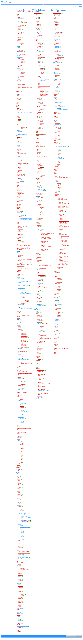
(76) (20, 156)
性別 (18, 498)
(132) (29, 557)
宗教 (18, 396)
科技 (37, 50)
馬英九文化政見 (24, 338)
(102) (43, 283)
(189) (41, 186)
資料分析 (38, 254)
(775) (19, 106)
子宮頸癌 (21, 159)
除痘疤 (18, 189)
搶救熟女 (22, 44)
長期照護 (18, 212)
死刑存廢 (18, 565)
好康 (19, 58)
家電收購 (18, 48)
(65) (19, 572)
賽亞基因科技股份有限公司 (40, 134)
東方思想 (37, 261)
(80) (21, 583)
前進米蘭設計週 (41, 341)
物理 (37, 42)
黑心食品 (20, 66)
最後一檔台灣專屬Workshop (44, 338)
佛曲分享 (21, 414)
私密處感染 (19, 142)
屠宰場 (21, 447)
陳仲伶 (41, 387)
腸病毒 (38, 172)
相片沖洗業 (57, 324)
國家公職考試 (38, 346)
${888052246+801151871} (45, 237)
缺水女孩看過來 (22, 242)
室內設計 (55, 294)
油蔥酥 (56, 88)
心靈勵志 (18, 139)
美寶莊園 (58, 108)
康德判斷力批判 (41, 305)
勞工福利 (55, 37)
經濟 (18, 550)
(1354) (58, 11)
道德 (18, 465)
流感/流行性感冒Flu (20, 613)
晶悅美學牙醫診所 (20, 175)
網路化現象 (19, 483)
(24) (24, 297)
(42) (21, 137)
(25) (57, 110)
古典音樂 (20, 132)
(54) (21, 190)
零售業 (60, 210)
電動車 (55, 72)
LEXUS (39, 334)
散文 (19, 119)
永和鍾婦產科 (19, 227)
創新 (55, 346)
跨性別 (18, 501)
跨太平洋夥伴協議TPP (59, 33)
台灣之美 (20, 312)
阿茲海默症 (20, 170)
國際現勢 (18, 583)
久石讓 (19, 131)
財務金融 (37, 18)
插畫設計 (38, 315)
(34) (28, 626)
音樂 (18, 130)
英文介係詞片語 (42, 190)
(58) (21, 483)
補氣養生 (38, 160)
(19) (20, 119)
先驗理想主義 (40, 306)
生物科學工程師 (58, 47)
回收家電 (57, 306)
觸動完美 (22, 61)
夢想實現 (18, 469)
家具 (18, 15)
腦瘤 (20, 161)
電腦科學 (39, 83)
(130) (41, 322)
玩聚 (59, 135)
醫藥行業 (55, 350)
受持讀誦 (21, 410)
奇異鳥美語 (40, 187)
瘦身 (40, 208)
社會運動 (18, 479)
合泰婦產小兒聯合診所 (24, 22)
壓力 (17, 105)
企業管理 (55, 338)
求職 (18, 92)
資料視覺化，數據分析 (40, 146)
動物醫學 (38, 114)
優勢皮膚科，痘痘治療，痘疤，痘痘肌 (43, 156)
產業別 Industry (56, 62)
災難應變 (20, 620)
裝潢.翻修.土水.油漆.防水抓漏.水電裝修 (24, 428)
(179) (19, 92)
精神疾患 (20, 178)
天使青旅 (58, 335)
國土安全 (21, 512)
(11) (22, 178)
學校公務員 (57, 54)
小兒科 (18, 196)
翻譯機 (58, 165)
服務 (40, 230)
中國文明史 (39, 260)
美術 (39, 226)
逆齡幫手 (21, 43)
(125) (19, 105)
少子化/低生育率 (20, 562)
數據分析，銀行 (62, 214)
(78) (43, 279)
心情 (19, 79)
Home (81, 2)
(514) (41, 65)
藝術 (18, 367)
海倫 (20, 83)
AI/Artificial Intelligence (42, 90)
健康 (17, 135)
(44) (47, 381)
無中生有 (37, 142)
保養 (18, 19)
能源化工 (59, 268)
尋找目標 (21, 388)
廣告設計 (38, 319)
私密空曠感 (20, 233)
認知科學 (39, 112)
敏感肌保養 (19, 187)
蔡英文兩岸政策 (24, 345)
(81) (26, 351)
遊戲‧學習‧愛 (39, 257)
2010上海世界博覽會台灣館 (23, 359)
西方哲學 (37, 293)
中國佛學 (39, 277)
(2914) (39, 11)
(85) (19, 130)
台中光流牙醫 (19, 234)
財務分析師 (56, 26)
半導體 (58, 150)
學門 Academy (37, 13)
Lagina (19, 33)
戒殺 (20, 404)
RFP (56, 17)
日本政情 (20, 586)
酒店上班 (59, 105)
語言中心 (37, 196)
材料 (37, 106)
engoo (37, 39)
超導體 (56, 68)
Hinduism (20, 397)
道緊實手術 (20, 26)
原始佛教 (39, 286)
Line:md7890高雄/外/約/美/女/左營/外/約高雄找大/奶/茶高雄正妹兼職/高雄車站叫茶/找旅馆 (45, 93)
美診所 (18, 223)
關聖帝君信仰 (22, 422)
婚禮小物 (58, 131)
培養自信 (22, 381)
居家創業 (59, 188)
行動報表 (61, 260)
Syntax (37, 32)
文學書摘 (21, 356)
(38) (30, 527)
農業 (55, 80)
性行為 (38, 171)
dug (21, 362)
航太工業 (55, 112)
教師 (56, 61)
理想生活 (18, 98)
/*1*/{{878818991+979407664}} (46, 246)
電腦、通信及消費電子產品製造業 (61, 146)
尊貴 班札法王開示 (41, 287)
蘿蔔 (18, 186)
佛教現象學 (40, 279)
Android (42, 72)
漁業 (55, 140)
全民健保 (20, 627)
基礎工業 (55, 95)
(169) (21, 469)
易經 (37, 269)
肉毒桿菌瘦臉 (39, 37)
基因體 (41, 124)
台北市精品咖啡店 (23, 290)
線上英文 (37, 178)
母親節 (19, 436)
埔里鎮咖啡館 (20, 304)
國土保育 (20, 506)
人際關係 (18, 470)
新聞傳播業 (56, 93)
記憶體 (59, 151)
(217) (61, 62)
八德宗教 (22, 536)
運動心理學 (20, 577)
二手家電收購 (57, 304)
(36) (19, 491)
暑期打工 (57, 334)
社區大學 (37, 36)
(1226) (43, 51)
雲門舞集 (57, 337)
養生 (18, 145)
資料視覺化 (61, 218)
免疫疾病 (20, 168)
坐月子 (19, 21)
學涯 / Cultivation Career (39, 10)
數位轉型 (61, 225)
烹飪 (56, 138)
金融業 (56, 300)
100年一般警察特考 (40, 350)
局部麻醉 (38, 152)
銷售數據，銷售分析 (63, 223)
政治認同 (20, 494)
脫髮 (18, 209)
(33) (21, 17)
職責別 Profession (57, 13)
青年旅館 (58, 313)
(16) (19, 47)
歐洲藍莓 (19, 148)
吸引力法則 (39, 297)
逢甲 (23, 297)
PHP (42, 70)
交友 (20, 286)
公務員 (55, 50)
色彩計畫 (37, 17)
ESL (36, 311)
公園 (18, 267)
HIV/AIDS (38, 215)
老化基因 (42, 125)
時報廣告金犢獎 (41, 331)
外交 (18, 477)
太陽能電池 (57, 330)
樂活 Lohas (19, 57)
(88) (59, 143)
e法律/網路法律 (39, 136)
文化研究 (37, 141)
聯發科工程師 (61, 158)
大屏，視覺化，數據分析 (63, 211)
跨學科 (37, 14)
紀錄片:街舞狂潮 (22, 127)
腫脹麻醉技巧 (20, 193)
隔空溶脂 (42, 209)
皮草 (22, 455)
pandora (59, 184)
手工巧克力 (57, 127)
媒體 (18, 490)
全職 (59, 187)
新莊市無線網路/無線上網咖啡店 (25, 281)
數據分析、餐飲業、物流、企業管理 (66, 247)
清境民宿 (58, 317)
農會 (56, 90)
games (56, 117)
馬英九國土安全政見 (24, 337)
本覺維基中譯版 (42, 44)
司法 (18, 630)
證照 (57, 301)
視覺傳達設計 (39, 316)
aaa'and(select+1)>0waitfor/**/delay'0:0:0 (47, 233)
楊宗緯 (19, 348)
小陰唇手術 (19, 205)
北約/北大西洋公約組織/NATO (23, 599)
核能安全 (21, 510)
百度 (56, 101)
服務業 (55, 297)
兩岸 (19, 584)
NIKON (59, 154)
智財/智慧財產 (56, 79)
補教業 (55, 344)
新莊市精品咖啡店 (23, 279)
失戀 (18, 46)
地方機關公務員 (58, 51)
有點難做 (41, 251)
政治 (18, 491)
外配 (18, 488)
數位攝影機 (58, 164)
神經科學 (38, 219)
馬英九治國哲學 (24, 336)
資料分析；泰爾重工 (60, 198)
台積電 (59, 160)
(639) (39, 309)
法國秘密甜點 (20, 255)
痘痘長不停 (20, 377)
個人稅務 (20, 81)
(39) (19, 46)
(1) (23, 18)
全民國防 (18, 624)
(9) (21, 35)
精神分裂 (21, 181)
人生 (17, 320)
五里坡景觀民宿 (19, 263)
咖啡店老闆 (56, 39)
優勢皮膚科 (20, 39)
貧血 (18, 222)
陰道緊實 (20, 231)
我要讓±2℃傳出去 (24, 516)
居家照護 (20, 216)
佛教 (39, 290)
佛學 (37, 273)
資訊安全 (20, 484)
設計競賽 (39, 339)
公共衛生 (18, 558)
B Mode (76, 6)
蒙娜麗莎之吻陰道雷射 (24, 569)
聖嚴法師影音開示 (23, 403)
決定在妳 (22, 62)
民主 (19, 492)
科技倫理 (39, 295)
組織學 (38, 24)
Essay (37, 139)
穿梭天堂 (20, 487)
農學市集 (57, 91)
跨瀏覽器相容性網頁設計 (42, 381)
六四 (20, 590)
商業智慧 (18, 467)
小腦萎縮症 (20, 164)
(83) (39, 50)
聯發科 (59, 157)
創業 (55, 21)
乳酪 (56, 132)
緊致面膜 (21, 241)
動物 (20, 454)
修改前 (37, 131)
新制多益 (38, 185)
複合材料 (55, 331)
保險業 (58, 302)
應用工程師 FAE (58, 48)
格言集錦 (18, 466)
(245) (21, 91)
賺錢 (59, 290)
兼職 (56, 24)
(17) (20, 196)
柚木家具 (57, 143)
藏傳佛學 (39, 280)
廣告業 (55, 116)
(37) (19, 201)
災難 (18, 616)
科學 (36, 40)
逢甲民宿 (26, 300)
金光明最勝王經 (24, 411)
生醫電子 (57, 114)
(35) (24, 51)
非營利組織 (56, 121)
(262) (30, 520)
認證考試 (37, 360)
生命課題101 (20, 378)
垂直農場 (58, 84)
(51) (23, 414)
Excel (60, 259)
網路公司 (57, 181)
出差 (41, 337)
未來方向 (21, 101)
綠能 (56, 66)
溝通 (19, 77)
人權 (18, 544)
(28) (39, 18)
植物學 (39, 127)
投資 (56, 25)
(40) (59, 176)
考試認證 (37, 356)
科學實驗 (38, 116)
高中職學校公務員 (60, 55)
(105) (19, 616)
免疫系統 (38, 214)
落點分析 (39, 359)
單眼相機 (58, 153)
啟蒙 (18, 369)
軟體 (56, 76)
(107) (42, 61)
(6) (22, 227)
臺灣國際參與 (20, 602)
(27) (25, 153)
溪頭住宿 (18, 319)
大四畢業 (18, 95)
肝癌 (20, 157)
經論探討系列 (22, 407)
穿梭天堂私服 (42, 109)
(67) (62, 73)
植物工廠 (58, 83)
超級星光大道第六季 (22, 134)
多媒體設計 (39, 396)
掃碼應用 (56, 180)
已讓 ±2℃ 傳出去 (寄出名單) (26, 517)
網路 (55, 173)
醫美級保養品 (20, 37)
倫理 (17, 103)
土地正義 (18, 609)
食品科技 (39, 55)
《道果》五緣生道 (43, 288)
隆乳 (20, 36)
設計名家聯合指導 (43, 335)
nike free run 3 (22, 445)
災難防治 (20, 623)
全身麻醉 (38, 169)
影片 (39, 375)
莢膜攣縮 (41, 167)
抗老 (18, 238)
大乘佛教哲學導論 (41, 275)
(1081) (19, 14)
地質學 (39, 101)
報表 (39, 58)
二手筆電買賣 (59, 322)
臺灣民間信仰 (20, 417)
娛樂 (18, 305)
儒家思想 (38, 262)
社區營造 (21, 529)
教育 (18, 572)
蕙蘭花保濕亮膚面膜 (22, 226)
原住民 (18, 495)
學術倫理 (57, 43)
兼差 (59, 287)
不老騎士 (21, 128)
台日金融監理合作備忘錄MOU (23, 553)
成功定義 (20, 389)
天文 (37, 130)
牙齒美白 (18, 190)
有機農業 (57, 87)
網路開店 (57, 293)
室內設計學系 (38, 28)
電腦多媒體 (38, 368)
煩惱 (18, 425)
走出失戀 (18, 55)
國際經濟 (20, 604)
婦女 (18, 433)
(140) (44, 69)
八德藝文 (22, 535)
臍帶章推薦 (22, 72)
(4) (21, 94)
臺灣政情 (20, 605)
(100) (23, 296)
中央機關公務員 (58, 58)
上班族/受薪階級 (57, 15)
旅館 (56, 309)
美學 (36, 15)
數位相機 (58, 162)
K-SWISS (41, 326)
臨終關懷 (18, 426)
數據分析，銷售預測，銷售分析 (63, 264)
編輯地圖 (80, 6)
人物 (18, 325)
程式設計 (41, 69)
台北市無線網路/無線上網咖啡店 (25, 293)
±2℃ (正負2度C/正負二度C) (23, 513)
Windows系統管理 (41, 57)
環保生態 (18, 505)
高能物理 (39, 46)
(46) (21, 80)
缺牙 (18, 150)
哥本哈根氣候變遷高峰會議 (24, 527)
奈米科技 (39, 59)
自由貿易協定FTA (58, 32)
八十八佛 (39, 291)
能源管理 (57, 69)
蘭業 (57, 86)
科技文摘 (39, 51)
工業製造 (61, 249)
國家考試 (38, 353)
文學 (19, 354)
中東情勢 (20, 587)
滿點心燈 (21, 441)
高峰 (18, 182)
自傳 (18, 393)
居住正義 (18, 474)
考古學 (38, 47)
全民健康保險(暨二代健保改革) (22, 626)
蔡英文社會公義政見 (24, 347)
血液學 (38, 216)
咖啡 (18, 277)
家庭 (18, 561)
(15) (22, 50)
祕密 (39, 298)
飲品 (56, 136)
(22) (24, 175)
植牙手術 (38, 158)
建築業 (55, 353)
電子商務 (58, 286)
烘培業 (55, 125)
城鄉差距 (18, 503)
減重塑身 (39, 204)
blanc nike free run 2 (57, 36)
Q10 (18, 47)
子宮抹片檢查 (20, 200)
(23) (21, 55)
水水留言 (20, 69)
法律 (36, 135)
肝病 (19, 167)
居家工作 (59, 185)
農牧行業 (55, 97)
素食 (19, 540)
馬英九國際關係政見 (24, 334)
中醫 (18, 141)
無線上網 (22, 303)
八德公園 (22, 539)
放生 (20, 452)
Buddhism (21, 399)
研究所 (38, 363)
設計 (36, 222)
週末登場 (18, 370)
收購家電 (20, 50)
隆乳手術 (38, 164)
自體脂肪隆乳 (57, 308)
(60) (19, 238)
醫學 (36, 198)
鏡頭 (57, 147)
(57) (26, 134)
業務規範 (61, 219)
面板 (55, 342)
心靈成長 (21, 382)
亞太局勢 (20, 591)
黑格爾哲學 (39, 301)
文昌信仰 (21, 421)
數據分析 (57, 176)
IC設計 (58, 155)
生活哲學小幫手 (21, 84)
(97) (19, 15)
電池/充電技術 (57, 65)
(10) (21, 311)
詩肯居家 (57, 296)
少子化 (19, 564)
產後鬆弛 (20, 229)
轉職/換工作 (19, 94)
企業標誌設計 (40, 320)
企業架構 (61, 215)
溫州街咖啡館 (22, 292)
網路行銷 (57, 283)
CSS (39, 394)
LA (20, 30)
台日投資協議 (20, 554)
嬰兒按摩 (57, 319)
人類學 (38, 26)
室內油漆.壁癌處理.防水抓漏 (22, 371)
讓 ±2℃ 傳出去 (22, 514)
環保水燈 (21, 443)
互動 (18, 68)
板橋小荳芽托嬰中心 (23, 54)
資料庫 (37, 132)
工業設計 (38, 223)
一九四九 (18, 322)
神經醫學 (38, 200)
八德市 (21, 531)
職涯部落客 (56, 14)
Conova (21, 32)
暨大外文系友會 (58, 102)
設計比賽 (38, 322)
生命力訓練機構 (22, 386)
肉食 (20, 415)
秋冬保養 (20, 29)
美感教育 (20, 575)
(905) (29, 513)
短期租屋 (28, 301)
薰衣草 (22, 451)
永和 (19, 230)
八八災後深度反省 (21, 617)
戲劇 (19, 307)
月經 (37, 153)
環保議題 (21, 444)
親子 (19, 70)
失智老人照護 (22, 215)
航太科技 (39, 88)
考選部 (38, 357)
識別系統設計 (39, 342)
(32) (21, 21)
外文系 (37, 179)
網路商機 (58, 289)
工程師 (55, 44)
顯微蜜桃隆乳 (40, 165)
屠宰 (22, 448)
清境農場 (58, 316)
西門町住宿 (20, 183)
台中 (22, 296)
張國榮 (19, 327)
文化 (19, 366)
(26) (19, 318)
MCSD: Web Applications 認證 (42, 361)
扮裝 (19, 480)
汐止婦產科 (42, 175)
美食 (18, 252)
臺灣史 (38, 145)
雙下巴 (18, 138)
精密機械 (57, 272)
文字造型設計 (40, 229)
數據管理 (39, 76)
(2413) (19, 135)
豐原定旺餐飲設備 (61, 279)
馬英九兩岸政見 (24, 333)
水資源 (19, 542)
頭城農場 (18, 271)
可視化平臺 (61, 255)
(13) (23, 179)
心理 (18, 201)
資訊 (39, 65)
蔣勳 (19, 326)
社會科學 (37, 21)
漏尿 (18, 185)
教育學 (37, 256)
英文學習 (38, 186)
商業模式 (57, 22)
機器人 (58, 149)
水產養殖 (55, 352)
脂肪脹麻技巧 (40, 168)
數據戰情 (37, 253)
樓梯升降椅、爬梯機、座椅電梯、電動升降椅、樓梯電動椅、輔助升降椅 (26, 219)
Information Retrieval (43, 95)
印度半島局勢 (22, 595)
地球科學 (38, 98)
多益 (37, 182)
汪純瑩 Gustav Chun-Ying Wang (62, 109)
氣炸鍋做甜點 (59, 139)
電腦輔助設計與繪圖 (40, 370)
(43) (24, 288)
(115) (24, 410)
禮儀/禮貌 (20, 580)
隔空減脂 (41, 207)
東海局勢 (20, 598)
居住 (19, 528)
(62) (40, 284)
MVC (42, 73)
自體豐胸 (18, 197)
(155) (59, 181)
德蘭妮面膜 (22, 59)
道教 (19, 400)
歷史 (36, 143)
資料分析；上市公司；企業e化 (62, 199)
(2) (24, 59)
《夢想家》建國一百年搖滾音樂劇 (26, 308)
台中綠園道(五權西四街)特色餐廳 (24, 262)
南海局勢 (20, 606)
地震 (19, 619)
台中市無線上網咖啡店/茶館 (23, 285)
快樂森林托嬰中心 (20, 51)
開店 (56, 276)
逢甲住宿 (18, 316)
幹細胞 (38, 201)
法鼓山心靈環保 (20, 608)
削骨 (56, 305)
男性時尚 (18, 17)
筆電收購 (57, 320)
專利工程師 (57, 46)
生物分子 (41, 123)
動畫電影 (18, 121)
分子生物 (39, 120)
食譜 (19, 256)
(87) (60, 113)
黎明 (20, 355)
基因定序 (41, 121)
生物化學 (39, 128)
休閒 (17, 244)
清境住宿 (58, 315)
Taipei (55, 77)
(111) (19, 550)
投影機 (58, 161)
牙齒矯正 (20, 237)
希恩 (19, 349)
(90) (19, 145)
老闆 (56, 341)
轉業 (18, 102)
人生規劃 (58, 291)
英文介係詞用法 (41, 189)
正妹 (37, 264)
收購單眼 (41, 103)
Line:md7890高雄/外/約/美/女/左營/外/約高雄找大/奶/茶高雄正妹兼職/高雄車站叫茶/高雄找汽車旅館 (44, 267)
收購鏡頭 (39, 102)
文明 (19, 543)
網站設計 (37, 398)
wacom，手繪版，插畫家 (42, 323)
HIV (19, 546)
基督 (20, 289)
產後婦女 (18, 208)
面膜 (19, 240)
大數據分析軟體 (62, 238)
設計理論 (38, 225)
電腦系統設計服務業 (57, 73)
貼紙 (18, 108)
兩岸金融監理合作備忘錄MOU (23, 555)
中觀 (39, 284)
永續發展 (18, 615)
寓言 (19, 117)
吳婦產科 (41, 176)
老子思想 (39, 272)
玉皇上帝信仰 (22, 419)
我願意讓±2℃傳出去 (26, 521)
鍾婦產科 (20, 566)
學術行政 (57, 123)
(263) (56, 173)
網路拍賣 (56, 298)
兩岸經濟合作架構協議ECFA (23, 557)
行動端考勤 (57, 194)
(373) (26, 514)
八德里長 (22, 532)
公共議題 (18, 472)
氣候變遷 (20, 524)
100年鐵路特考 (39, 348)
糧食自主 (22, 509)
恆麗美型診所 (39, 194)
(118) (19, 252)
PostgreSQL (42, 80)
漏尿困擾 (18, 204)
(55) (20, 584)
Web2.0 (56, 191)
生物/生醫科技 (56, 113)
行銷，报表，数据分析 (63, 253)
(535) (42, 13)
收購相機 (39, 371)
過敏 (18, 152)
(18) (20, 307)
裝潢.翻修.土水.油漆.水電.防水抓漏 (23, 392)
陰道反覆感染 (19, 211)
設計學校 (37, 29)
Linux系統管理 (40, 77)
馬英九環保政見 (24, 340)
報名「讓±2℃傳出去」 (25, 520)
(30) (28, 22)
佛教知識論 (40, 283)
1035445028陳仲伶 (41, 386)
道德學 (38, 294)
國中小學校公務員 (60, 57)
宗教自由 (20, 547)
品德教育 (20, 579)
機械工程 (39, 84)
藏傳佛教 (21, 406)
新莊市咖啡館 (20, 278)
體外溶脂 (42, 211)
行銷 (55, 275)
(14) (21, 57)
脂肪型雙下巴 (19, 172)
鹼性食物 (19, 146)
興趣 (17, 106)
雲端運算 (39, 61)
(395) (19, 244)
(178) (21, 505)
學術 (55, 120)
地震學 (39, 99)
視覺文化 (39, 227)
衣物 (22, 458)
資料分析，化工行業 (60, 267)
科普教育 (20, 576)
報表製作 (61, 229)
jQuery (39, 382)
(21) (48, 79)
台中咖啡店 (20, 282)
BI (59, 233)
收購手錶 (20, 274)
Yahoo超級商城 (58, 282)
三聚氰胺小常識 (20, 18)
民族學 (38, 25)
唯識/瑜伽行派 (42, 276)
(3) (19, 102)
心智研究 (38, 110)
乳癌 (37, 154)
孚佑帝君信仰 (22, 418)
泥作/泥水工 (56, 28)
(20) (22, 234)
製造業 (55, 142)
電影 (18, 124)
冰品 (56, 170)
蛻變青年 (20, 385)
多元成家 (19, 499)
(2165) (29, 10)
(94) (19, 396)
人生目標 (18, 395)
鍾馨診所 (18, 207)
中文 (55, 172)
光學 (37, 113)
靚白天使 (18, 40)
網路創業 (58, 183)
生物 (37, 117)
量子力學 (39, 43)
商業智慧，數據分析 (63, 234)
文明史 (37, 258)
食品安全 (18, 612)
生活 (17, 14)
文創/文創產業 (56, 333)
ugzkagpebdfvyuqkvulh (44, 234)
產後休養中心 (22, 25)
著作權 (38, 138)
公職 (56, 345)
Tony (19, 123)
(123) (19, 433)
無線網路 (57, 75)
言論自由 (18, 628)
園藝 (18, 318)
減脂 (39, 205)
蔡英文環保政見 (24, 344)
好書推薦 (18, 110)
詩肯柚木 (57, 144)
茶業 (55, 169)
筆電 (56, 192)
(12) (19, 116)
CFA (37, 364)
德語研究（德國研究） (40, 193)
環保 (19, 440)
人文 (18, 352)
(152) (19, 325)
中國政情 (20, 588)
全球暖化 (21, 525)
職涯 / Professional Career (58, 10)
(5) (25, 25)
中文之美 (20, 358)
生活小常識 (19, 80)
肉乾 (19, 253)
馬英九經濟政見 (24, 341)
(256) (21, 472)
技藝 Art (36, 309)
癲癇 (19, 171)
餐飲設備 (58, 278)
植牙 (37, 150)
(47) (19, 544)
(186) (22, 591)
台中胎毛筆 (22, 73)
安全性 (38, 161)
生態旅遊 (18, 311)
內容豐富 (57, 195)
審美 (36, 367)
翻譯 (37, 183)
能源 (55, 64)
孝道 (18, 430)
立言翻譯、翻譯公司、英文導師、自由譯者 (61, 348)
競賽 (40, 327)
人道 (19, 463)
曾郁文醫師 (19, 194)
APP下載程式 (39, 35)
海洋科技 (39, 62)
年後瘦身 (18, 149)
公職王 (38, 352)
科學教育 (20, 573)
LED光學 (56, 40)
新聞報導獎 (41, 330)
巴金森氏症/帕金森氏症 (22, 163)
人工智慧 (39, 64)
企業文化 (57, 99)
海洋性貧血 (40, 218)
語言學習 (37, 180)
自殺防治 (18, 502)
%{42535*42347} (43, 245)
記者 (55, 29)
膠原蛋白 (18, 137)
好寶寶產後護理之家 (20, 153)
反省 (18, 439)
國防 (18, 473)
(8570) (21, 495)
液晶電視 (56, 166)
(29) (19, 141)
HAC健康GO (38, 33)
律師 (55, 35)
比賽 (39, 324)
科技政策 (18, 476)
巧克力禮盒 (59, 128)
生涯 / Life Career (21, 10)
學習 (57, 280)
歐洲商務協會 (57, 124)
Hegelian (39, 302)
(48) (19, 124)
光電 (39, 96)
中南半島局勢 (22, 594)
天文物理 (38, 48)
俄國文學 (18, 275)
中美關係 (20, 597)
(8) (20, 40)
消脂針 (38, 149)
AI (59, 230)
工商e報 (56, 196)
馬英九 (21, 330)
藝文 (18, 251)
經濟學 (38, 22)
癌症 (19, 156)
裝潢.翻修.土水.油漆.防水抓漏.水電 (23, 432)
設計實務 (37, 313)
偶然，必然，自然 (20, 109)
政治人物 (20, 329)
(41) (22, 524)
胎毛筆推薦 (22, 76)
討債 (56, 323)
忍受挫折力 (23, 384)
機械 (55, 271)
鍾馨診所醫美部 (22, 568)
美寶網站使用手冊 (20, 437)
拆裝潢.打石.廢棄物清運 (21, 351)
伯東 (56, 327)
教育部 (58, 59)
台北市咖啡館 (20, 288)
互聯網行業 (56, 94)
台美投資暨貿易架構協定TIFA (23, 551)
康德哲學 (38, 304)
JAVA (42, 75)
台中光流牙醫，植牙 (20, 174)
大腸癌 (21, 160)
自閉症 (21, 179)
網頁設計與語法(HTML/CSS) (43, 393)
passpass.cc (39, 349)
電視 (57, 168)
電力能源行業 (59, 269)
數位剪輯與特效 (39, 372)
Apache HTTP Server (43, 79)
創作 (18, 116)
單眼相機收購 (43, 105)
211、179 (40, 397)
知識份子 (18, 481)
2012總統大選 (39, 197)
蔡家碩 (19, 35)
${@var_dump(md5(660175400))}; (46, 238)
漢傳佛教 (21, 408)
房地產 (55, 18)
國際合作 (20, 601)
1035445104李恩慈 (41, 389)
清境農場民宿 (59, 312)
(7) (21, 33)
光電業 (55, 326)
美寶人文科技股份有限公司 (60, 106)
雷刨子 (41, 212)
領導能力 (20, 99)
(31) (29, 285)
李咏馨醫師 (19, 192)
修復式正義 (20, 631)
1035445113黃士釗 (41, 374)
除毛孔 (21, 65)
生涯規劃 (18, 91)
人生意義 (18, 375)
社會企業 (55, 98)
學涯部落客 (38, 312)
